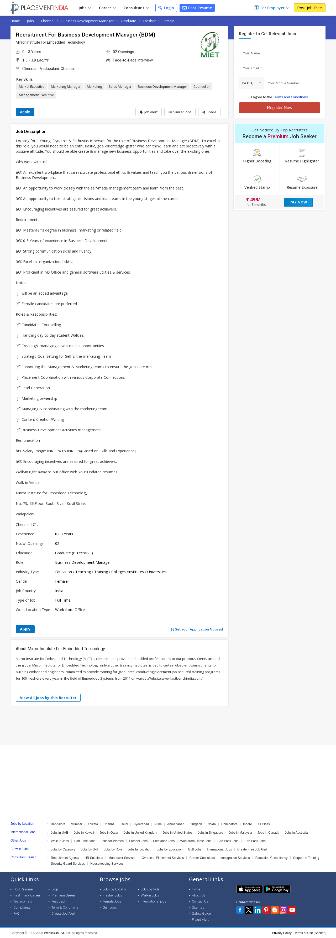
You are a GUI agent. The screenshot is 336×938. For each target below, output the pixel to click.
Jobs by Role (113, 849)
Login (166, 7)
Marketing (94, 87)
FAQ (16, 913)
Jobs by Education (169, 849)
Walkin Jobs (150, 895)
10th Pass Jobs (255, 841)
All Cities (264, 824)
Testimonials (22, 901)
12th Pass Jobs (228, 841)
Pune (158, 824)
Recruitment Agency (65, 857)
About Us (199, 895)
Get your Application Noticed (197, 629)
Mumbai (76, 824)
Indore (247, 824)
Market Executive (31, 87)
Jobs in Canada (268, 832)
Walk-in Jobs (60, 841)
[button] (209, 112)
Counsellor (201, 87)
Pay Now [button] (298, 201)
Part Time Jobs (84, 841)
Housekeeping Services (106, 863)
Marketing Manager (65, 87)
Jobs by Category (63, 849)
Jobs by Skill (89, 849)
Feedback (58, 901)
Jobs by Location (139, 849)
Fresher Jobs (138, 841)
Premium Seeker (63, 895)
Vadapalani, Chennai (57, 68)
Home (15, 20)
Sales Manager (120, 87)
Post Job (309, 7)
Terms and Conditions (290, 97)
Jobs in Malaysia (240, 832)
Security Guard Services (68, 863)
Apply (25, 111)
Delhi (124, 824)
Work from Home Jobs (195, 841)
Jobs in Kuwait (84, 832)
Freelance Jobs (164, 841)
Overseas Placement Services (163, 857)
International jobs (153, 901)
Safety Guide (201, 913)
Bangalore (58, 824)
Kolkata (92, 824)
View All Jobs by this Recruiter (48, 697)
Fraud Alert (200, 919)
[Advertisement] (168, 725)
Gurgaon (196, 824)
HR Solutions (94, 857)
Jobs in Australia (296, 832)
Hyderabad (141, 824)
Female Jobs (112, 901)
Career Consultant (202, 857)
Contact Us (200, 901)
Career (107, 7)
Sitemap (198, 907)
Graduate (128, 20)
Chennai (47, 20)
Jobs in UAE (59, 832)
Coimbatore (229, 824)
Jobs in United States (177, 832)
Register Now (279, 107)
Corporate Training (306, 857)
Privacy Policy (282, 933)
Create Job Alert (63, 913)
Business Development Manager (87, 20)
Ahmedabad (175, 824)
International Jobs (219, 849)
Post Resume (197, 7)
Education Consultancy (271, 857)
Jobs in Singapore (210, 832)
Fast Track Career (26, 895)
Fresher (149, 20)
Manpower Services (122, 857)
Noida (212, 824)
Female (168, 20)
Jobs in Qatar (108, 832)
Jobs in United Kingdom (140, 832)
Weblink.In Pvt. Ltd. (57, 933)
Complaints (22, 907)
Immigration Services (235, 857)
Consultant (136, 7)
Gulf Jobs (194, 849)
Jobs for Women (112, 841)
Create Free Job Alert (252, 849)
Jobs (84, 7)
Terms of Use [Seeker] (310, 933)
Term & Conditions (64, 907)
